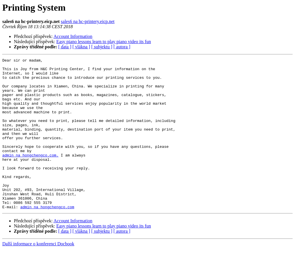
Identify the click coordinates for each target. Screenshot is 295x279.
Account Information (73, 36)
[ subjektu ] (101, 46)
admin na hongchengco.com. (30, 174)
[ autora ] (122, 46)
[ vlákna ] (81, 46)
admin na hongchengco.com (47, 237)
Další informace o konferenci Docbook (38, 274)
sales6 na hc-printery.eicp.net (87, 21)
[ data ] (64, 46)
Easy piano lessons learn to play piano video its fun (103, 41)
